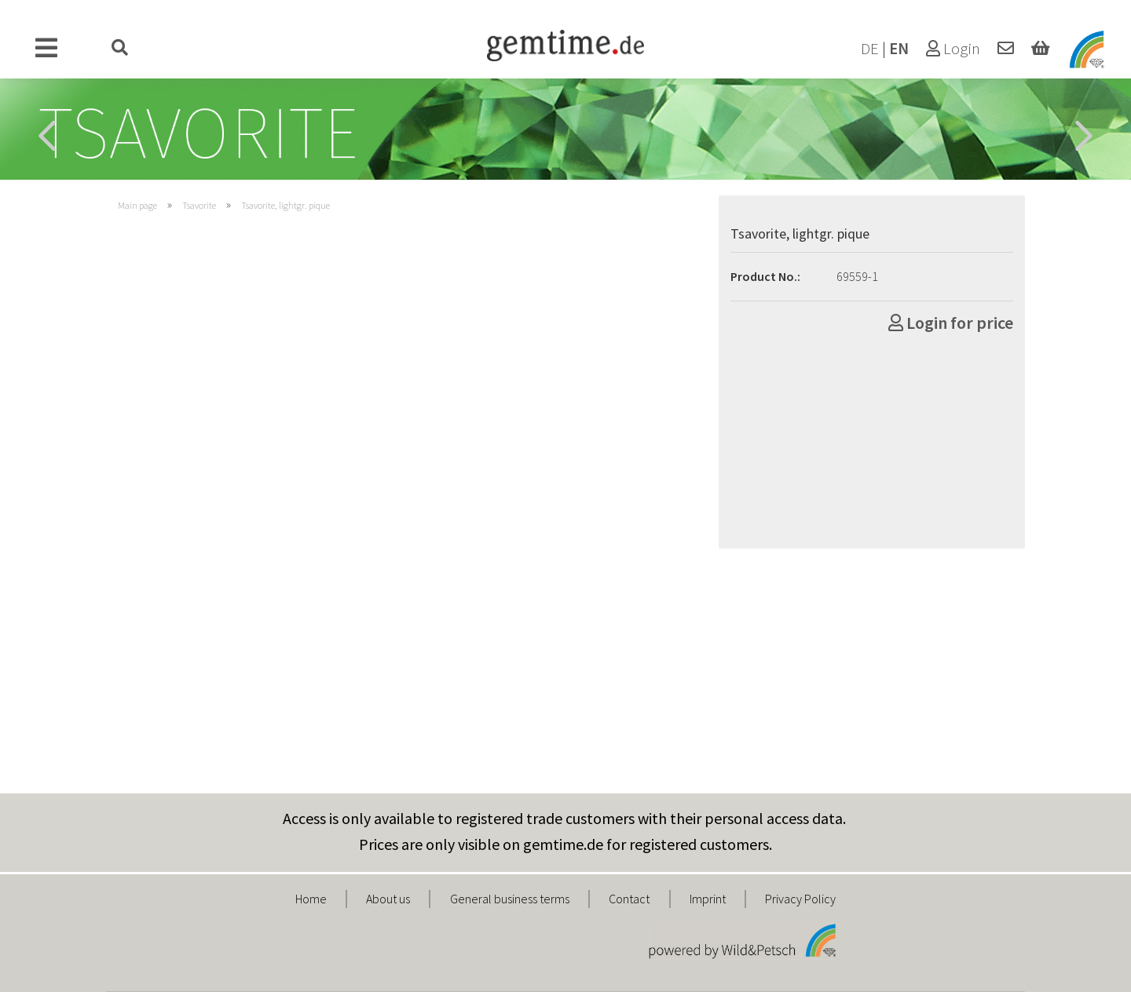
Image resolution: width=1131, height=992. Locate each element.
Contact (629, 898)
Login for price (950, 323)
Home (311, 898)
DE (870, 48)
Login (953, 48)
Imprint (708, 898)
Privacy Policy (800, 898)
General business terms (509, 898)
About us (388, 898)
